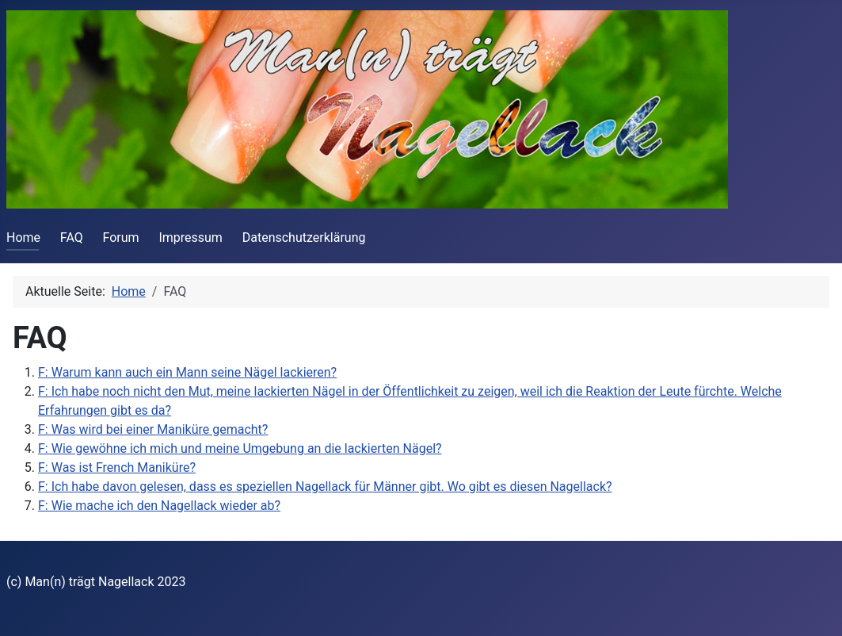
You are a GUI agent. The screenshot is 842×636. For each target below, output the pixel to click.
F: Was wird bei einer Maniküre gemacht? (153, 429)
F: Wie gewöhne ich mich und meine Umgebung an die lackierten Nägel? (240, 448)
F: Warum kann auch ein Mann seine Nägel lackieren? (187, 372)
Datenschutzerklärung (304, 237)
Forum (121, 237)
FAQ (71, 237)
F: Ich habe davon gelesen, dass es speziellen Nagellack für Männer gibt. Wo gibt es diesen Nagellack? (325, 486)
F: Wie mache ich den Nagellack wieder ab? (159, 505)
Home (23, 237)
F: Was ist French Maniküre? (117, 467)
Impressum (190, 237)
